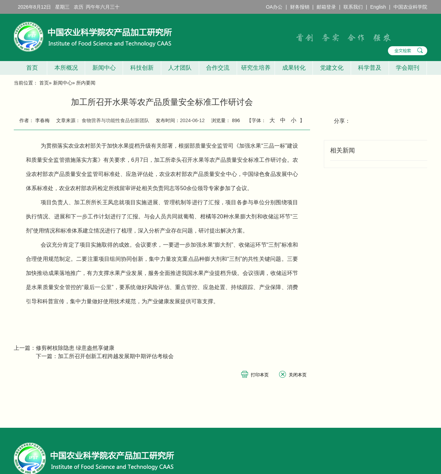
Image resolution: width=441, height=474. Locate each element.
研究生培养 (255, 68)
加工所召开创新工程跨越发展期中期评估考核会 (116, 356)
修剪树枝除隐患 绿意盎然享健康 (75, 348)
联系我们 (353, 7)
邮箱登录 (326, 7)
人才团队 (180, 68)
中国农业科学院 (410, 7)
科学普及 (369, 68)
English (378, 7)
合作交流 (217, 68)
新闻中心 (104, 68)
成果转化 (294, 68)
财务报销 (299, 7)
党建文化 (331, 68)
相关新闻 (342, 150)
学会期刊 (407, 68)
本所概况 (66, 68)
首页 (30, 68)
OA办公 (274, 7)
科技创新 (142, 68)
